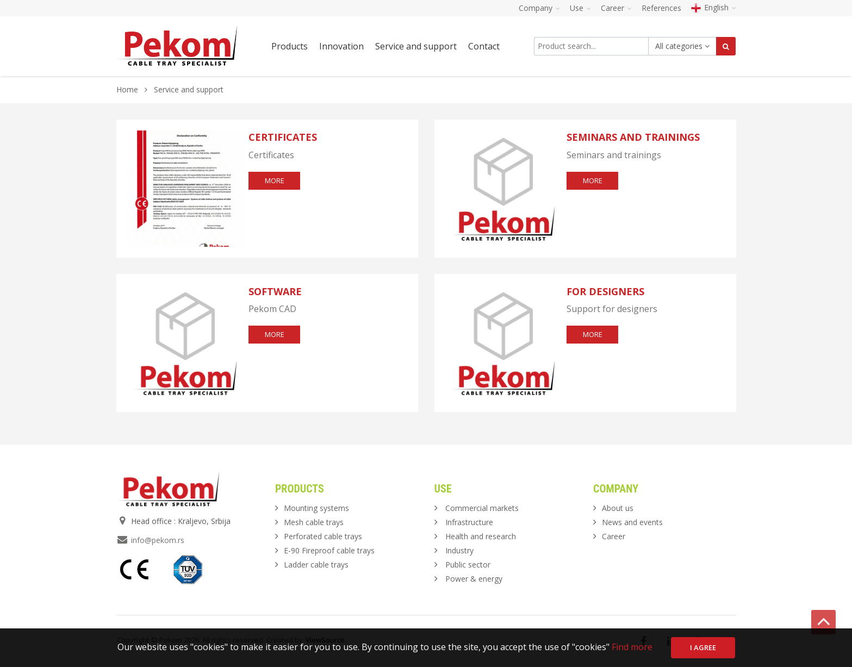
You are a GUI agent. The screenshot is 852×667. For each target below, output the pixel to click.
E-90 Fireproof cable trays (329, 550)
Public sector (467, 564)
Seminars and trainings (633, 137)
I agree (703, 647)
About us (617, 508)
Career (613, 536)
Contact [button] (484, 46)
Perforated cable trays (323, 536)
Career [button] (616, 8)
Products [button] (289, 46)
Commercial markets (482, 508)
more (274, 180)
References (661, 8)
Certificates (282, 137)
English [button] (713, 7)
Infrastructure (469, 522)
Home (127, 89)
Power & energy (473, 579)
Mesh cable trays (314, 522)
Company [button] (539, 8)
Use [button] (580, 8)
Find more (632, 647)
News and (632, 522)
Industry (459, 550)
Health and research (480, 536)
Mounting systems (316, 508)
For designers (605, 291)
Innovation (341, 46)
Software (275, 291)
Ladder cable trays (316, 564)
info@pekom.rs (157, 540)
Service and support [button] (416, 46)
